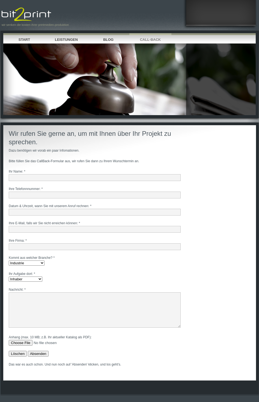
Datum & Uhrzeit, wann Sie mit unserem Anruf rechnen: (49, 206)
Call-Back (150, 40)
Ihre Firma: (17, 241)
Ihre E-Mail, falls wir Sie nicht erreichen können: (43, 223)
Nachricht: (16, 289)
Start (24, 40)
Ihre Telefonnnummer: (25, 189)
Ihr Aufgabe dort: (21, 274)
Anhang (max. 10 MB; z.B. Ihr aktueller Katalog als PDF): (50, 344)
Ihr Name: (16, 171)
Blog (108, 40)
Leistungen (66, 40)
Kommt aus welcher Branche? (30, 258)
